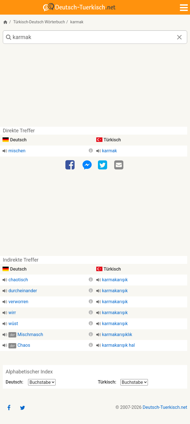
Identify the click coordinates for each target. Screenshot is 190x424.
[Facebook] (70, 165)
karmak (109, 150)
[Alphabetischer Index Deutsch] (42, 382)
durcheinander (22, 290)
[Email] (119, 165)
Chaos (23, 345)
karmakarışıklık (117, 334)
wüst (13, 323)
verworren (18, 301)
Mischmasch (30, 334)
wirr (12, 312)
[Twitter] (103, 165)
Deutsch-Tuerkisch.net (165, 407)
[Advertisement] (95, 87)
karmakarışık (115, 279)
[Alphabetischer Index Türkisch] (134, 382)
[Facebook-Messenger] (87, 165)
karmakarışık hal (118, 345)
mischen (17, 150)
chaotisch (18, 279)
